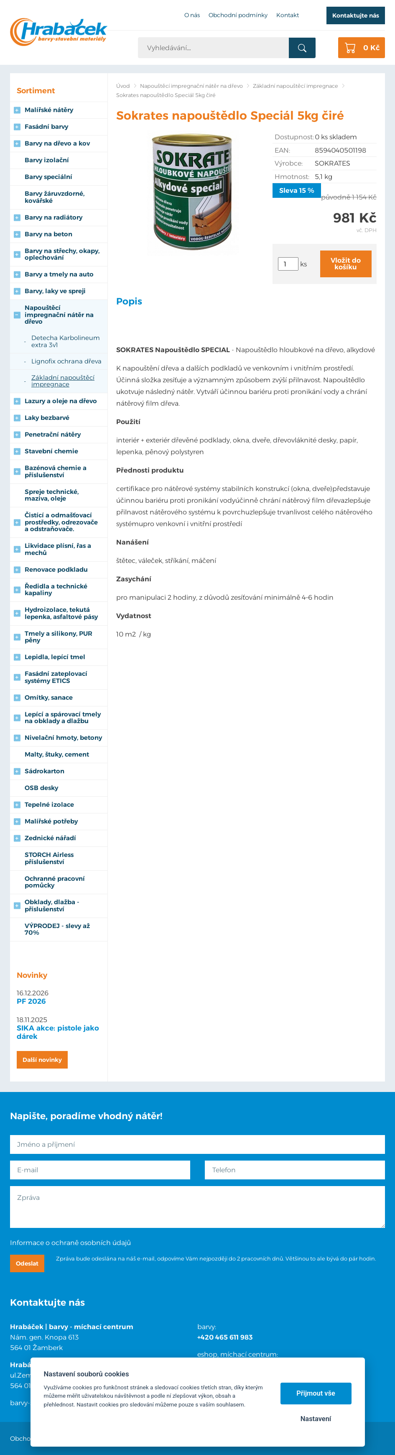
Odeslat (27, 1263)
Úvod (123, 86)
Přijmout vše (315, 1393)
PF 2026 (31, 1001)
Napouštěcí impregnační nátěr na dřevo (191, 86)
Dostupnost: (294, 137)
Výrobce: (289, 163)
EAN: (282, 150)
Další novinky (42, 1060)
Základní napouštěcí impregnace (295, 86)
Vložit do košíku (346, 263)
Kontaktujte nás (355, 15)
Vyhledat (302, 48)
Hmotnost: (292, 177)
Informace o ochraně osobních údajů (70, 1243)
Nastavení (316, 1419)
